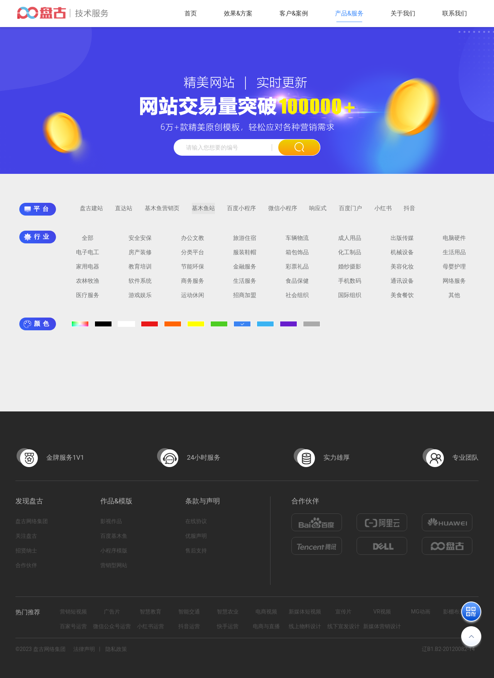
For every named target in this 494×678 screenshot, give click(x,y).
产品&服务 (349, 13)
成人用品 (349, 241)
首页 (190, 13)
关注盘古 (26, 536)
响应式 (318, 212)
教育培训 (140, 270)
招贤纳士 (26, 550)
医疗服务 (87, 299)
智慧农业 (228, 611)
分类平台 (192, 256)
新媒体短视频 (305, 611)
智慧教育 (150, 611)
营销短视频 (73, 611)
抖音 (409, 212)
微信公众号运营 (112, 626)
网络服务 (454, 284)
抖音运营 (189, 626)
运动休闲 (192, 299)
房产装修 (140, 256)
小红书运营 (150, 626)
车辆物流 (297, 241)
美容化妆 (402, 270)
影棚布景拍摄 (459, 611)
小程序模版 (113, 550)
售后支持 (196, 550)
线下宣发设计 (343, 626)
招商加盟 (244, 299)
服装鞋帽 (244, 256)
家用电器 (87, 270)
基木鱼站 (203, 212)
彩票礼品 (297, 270)
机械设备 (402, 256)
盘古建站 (91, 212)
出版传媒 (402, 241)
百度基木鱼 (113, 536)
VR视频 (382, 611)
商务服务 (192, 284)
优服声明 (196, 536)
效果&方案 (238, 13)
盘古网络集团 (31, 521)
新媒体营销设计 (382, 626)
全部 (87, 241)
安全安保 (140, 241)
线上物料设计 (305, 626)
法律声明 (84, 649)
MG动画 (420, 611)
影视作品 (111, 521)
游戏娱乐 (140, 299)
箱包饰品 (297, 256)
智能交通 (189, 611)
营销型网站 (113, 565)
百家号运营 (73, 626)
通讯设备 (402, 284)
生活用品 (454, 256)
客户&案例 (293, 13)
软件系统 (140, 284)
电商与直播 (266, 626)
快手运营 (228, 626)
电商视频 (266, 611)
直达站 (123, 212)
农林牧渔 (87, 284)
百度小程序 (241, 212)
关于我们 (403, 13)
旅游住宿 (244, 241)
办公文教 (192, 241)
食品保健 (297, 284)
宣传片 (343, 611)
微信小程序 (282, 212)
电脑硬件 (454, 241)
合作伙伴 (26, 565)
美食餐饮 (402, 299)
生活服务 (244, 284)
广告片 (112, 611)
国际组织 (349, 299)
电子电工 (87, 256)
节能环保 (192, 270)
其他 (454, 299)
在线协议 (196, 521)
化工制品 (349, 256)
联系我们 (454, 13)
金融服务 (244, 270)
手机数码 (349, 284)
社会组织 (297, 299)
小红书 (383, 212)
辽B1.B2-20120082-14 (448, 649)
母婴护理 (454, 270)
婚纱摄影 (349, 270)
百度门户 (350, 212)
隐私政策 (116, 649)
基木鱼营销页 (162, 212)
